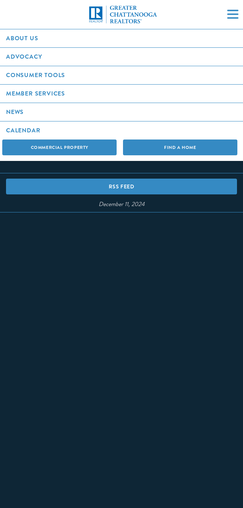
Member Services (35, 93)
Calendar (23, 130)
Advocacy (24, 57)
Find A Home (180, 147)
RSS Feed (121, 186)
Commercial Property (59, 147)
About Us (22, 38)
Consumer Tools (35, 75)
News (15, 112)
